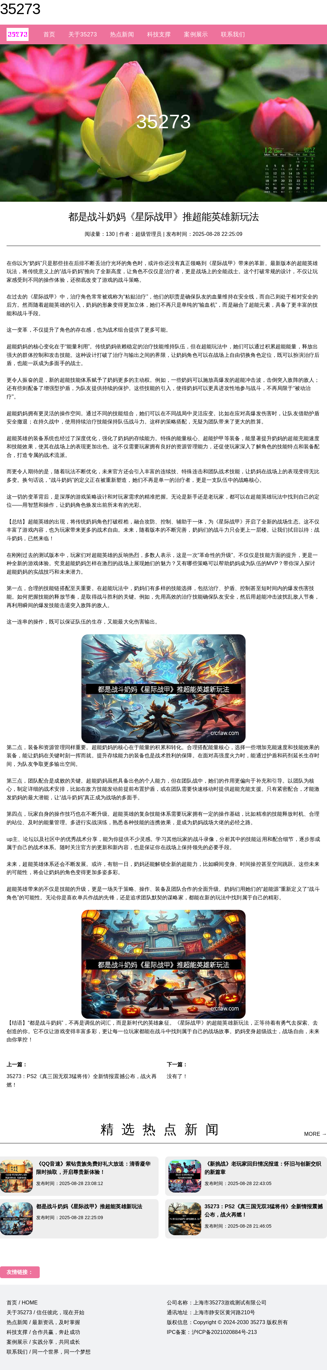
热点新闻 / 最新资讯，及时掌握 (43, 1322)
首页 (49, 34)
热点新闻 (122, 34)
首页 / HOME (22, 1302)
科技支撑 (159, 34)
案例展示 (196, 34)
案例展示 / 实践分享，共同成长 (43, 1342)
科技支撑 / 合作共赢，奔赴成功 (43, 1332)
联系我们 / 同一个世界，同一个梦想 (49, 1352)
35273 (20, 8)
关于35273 (82, 34)
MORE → (315, 1134)
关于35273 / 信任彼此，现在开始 (45, 1312)
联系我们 (233, 34)
